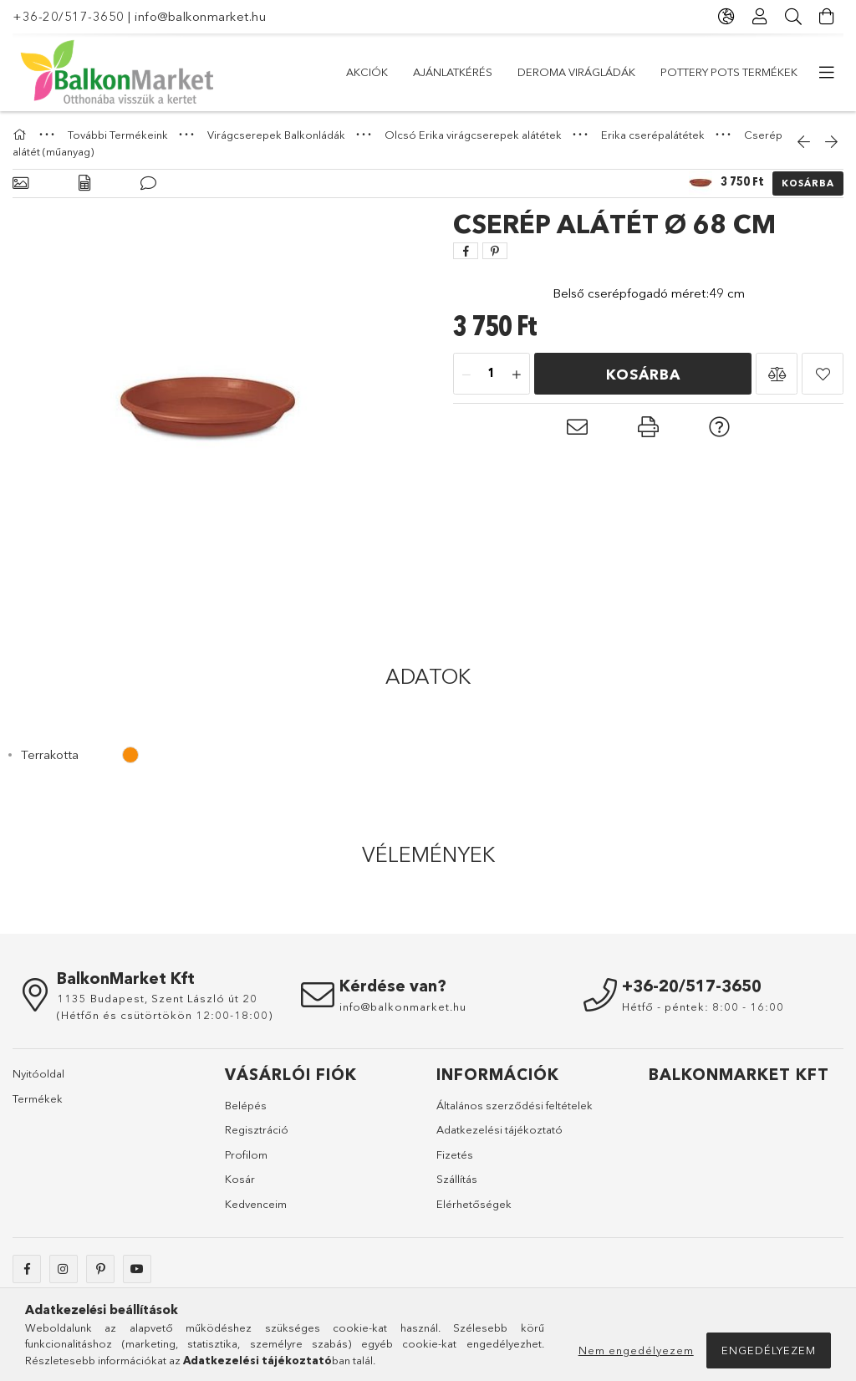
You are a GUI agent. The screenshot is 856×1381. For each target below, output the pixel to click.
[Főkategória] (22, 134)
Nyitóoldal (38, 1073)
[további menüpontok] (826, 72)
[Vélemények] (148, 183)
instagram (63, 1269)
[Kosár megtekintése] (826, 16)
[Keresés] (793, 16)
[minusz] (466, 374)
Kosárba (808, 183)
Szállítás (456, 1178)
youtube (137, 1269)
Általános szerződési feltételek (514, 1105)
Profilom (246, 1154)
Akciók (367, 72)
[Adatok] (84, 183)
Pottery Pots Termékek (728, 72)
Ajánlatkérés (452, 72)
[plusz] (516, 374)
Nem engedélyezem (636, 1350)
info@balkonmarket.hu (200, 16)
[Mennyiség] (491, 374)
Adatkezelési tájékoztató (499, 1129)
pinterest (100, 1269)
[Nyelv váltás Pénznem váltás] (726, 16)
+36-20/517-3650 (69, 16)
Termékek (38, 1098)
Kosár (240, 1178)
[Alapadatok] (20, 183)
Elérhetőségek (474, 1203)
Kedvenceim (256, 1203)
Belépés (246, 1105)
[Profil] (760, 16)
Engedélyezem (768, 1350)
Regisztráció (256, 1129)
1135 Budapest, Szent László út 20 (157, 998)
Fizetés (454, 1154)
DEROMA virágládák (576, 72)
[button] (776, 374)
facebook (27, 1269)
